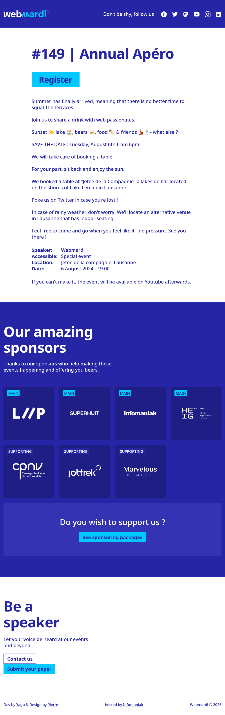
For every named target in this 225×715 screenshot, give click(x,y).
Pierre (53, 704)
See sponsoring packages (112, 537)
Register (55, 79)
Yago (20, 704)
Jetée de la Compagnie (108, 181)
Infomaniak (133, 704)
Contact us (20, 658)
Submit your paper (29, 668)
